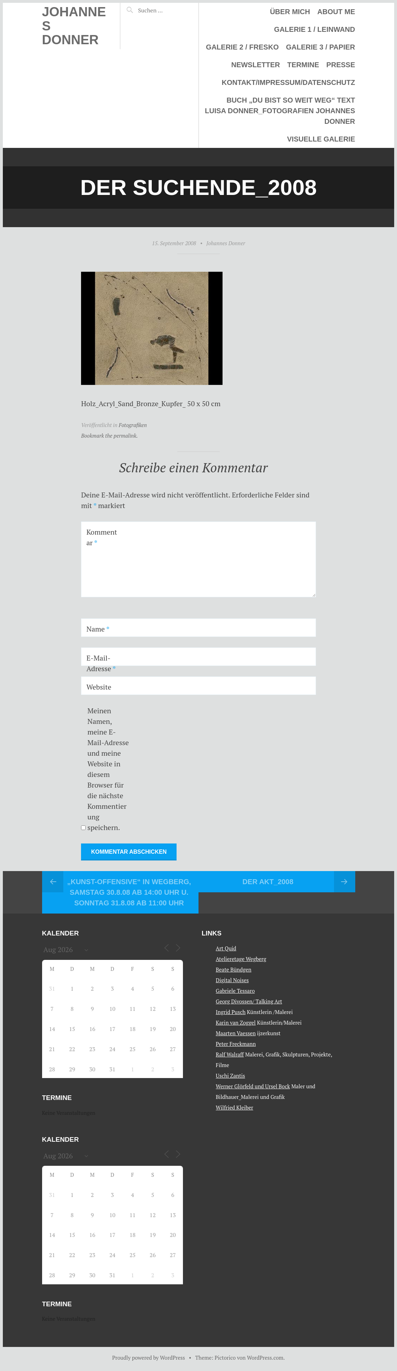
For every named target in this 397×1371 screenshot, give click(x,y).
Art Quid (226, 947)
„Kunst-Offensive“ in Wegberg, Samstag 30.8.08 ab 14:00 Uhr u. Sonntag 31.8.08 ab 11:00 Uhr (129, 892)
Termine (303, 65)
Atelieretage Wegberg (241, 958)
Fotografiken (133, 424)
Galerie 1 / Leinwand (314, 29)
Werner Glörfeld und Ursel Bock (253, 1085)
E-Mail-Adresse (101, 663)
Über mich (290, 12)
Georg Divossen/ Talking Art (249, 1000)
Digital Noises (232, 979)
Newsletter (255, 65)
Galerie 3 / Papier (320, 47)
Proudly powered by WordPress (148, 1357)
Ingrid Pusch (231, 1011)
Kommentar (101, 537)
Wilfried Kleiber (234, 1107)
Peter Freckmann (236, 1043)
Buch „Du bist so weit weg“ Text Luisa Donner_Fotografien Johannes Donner (280, 110)
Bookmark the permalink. (109, 435)
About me (336, 12)
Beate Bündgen (234, 969)
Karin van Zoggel (236, 1022)
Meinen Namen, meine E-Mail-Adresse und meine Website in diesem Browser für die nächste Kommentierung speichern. (108, 769)
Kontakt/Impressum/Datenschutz (288, 82)
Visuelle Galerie (321, 139)
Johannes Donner (225, 243)
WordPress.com (265, 1357)
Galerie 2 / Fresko (242, 47)
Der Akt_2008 (267, 882)
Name (97, 629)
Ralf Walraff (230, 1054)
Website (98, 687)
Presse (340, 65)
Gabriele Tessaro (235, 990)
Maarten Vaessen (236, 1032)
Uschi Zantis (230, 1075)
